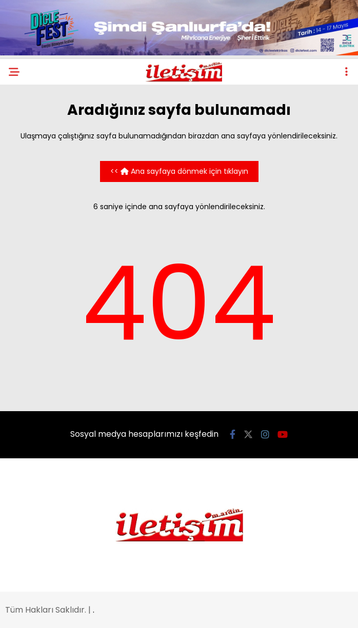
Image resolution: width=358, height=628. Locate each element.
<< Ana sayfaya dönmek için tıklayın (179, 171)
